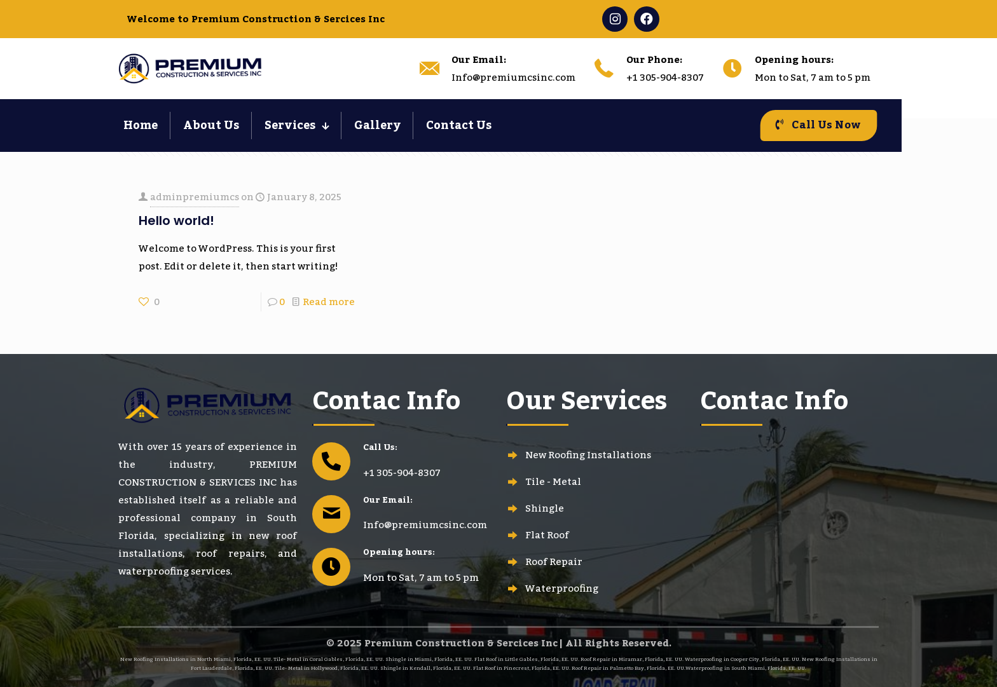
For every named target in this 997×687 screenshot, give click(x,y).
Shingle (544, 508)
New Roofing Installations (588, 455)
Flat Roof (547, 535)
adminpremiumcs (194, 197)
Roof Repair (553, 561)
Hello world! (176, 220)
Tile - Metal (553, 481)
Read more (329, 301)
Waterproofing (561, 588)
